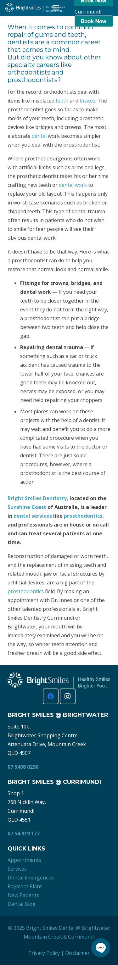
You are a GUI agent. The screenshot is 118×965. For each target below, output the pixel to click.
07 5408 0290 (23, 766)
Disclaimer (77, 953)
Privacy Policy (44, 953)
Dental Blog (22, 904)
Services (17, 868)
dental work (73, 184)
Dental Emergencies (31, 877)
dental (39, 135)
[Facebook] (51, 696)
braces (87, 100)
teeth (62, 100)
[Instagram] (68, 696)
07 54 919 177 (24, 833)
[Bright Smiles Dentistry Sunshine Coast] (35, 8)
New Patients (23, 895)
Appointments (24, 859)
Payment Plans (25, 886)
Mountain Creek (43, 936)
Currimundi (81, 936)
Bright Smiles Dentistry (37, 498)
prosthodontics (83, 515)
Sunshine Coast (27, 507)
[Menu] (55, 8)
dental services (33, 515)
